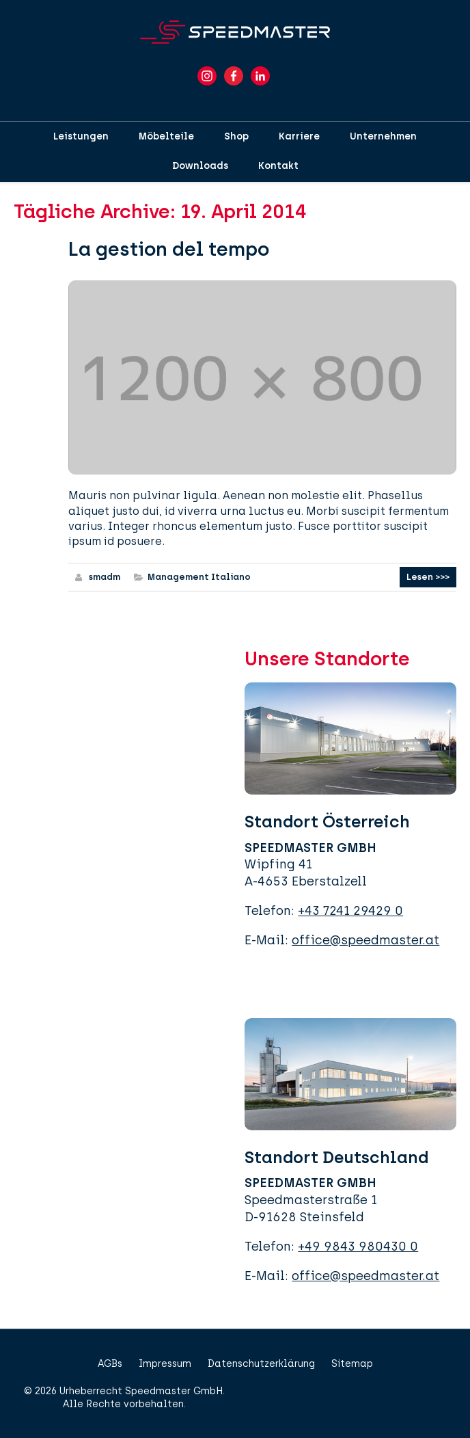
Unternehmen (383, 136)
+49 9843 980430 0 (358, 1246)
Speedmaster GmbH (174, 1391)
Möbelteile (166, 136)
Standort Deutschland (336, 1157)
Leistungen (81, 136)
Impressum (165, 1364)
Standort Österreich (327, 821)
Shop (236, 136)
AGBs (110, 1364)
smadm (104, 577)
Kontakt (278, 166)
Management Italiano (199, 577)
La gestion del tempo (168, 249)
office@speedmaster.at (365, 940)
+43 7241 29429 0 (350, 910)
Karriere (299, 136)
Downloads (200, 166)
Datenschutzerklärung (261, 1364)
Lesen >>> (428, 577)
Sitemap (352, 1364)
